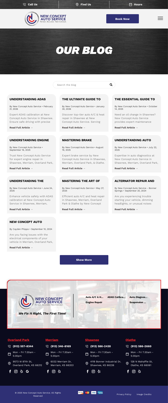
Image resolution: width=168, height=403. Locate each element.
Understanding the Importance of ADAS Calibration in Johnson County (30, 181)
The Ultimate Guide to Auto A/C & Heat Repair (81, 99)
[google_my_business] (27, 372)
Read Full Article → (21, 127)
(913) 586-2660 (141, 346)
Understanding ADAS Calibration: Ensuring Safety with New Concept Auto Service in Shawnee (31, 99)
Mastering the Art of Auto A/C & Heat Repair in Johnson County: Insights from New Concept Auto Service (83, 181)
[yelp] (21, 372)
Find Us (86, 4)
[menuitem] (124, 394)
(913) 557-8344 (23, 346)
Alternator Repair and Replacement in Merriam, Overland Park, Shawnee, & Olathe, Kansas (136, 181)
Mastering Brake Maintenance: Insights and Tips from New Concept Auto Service (82, 140)
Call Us (32, 4)
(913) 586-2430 (100, 346)
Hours (138, 4)
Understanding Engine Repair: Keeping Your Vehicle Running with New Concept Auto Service (29, 140)
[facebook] (10, 372)
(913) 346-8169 (61, 346)
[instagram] (15, 372)
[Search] (84, 84)
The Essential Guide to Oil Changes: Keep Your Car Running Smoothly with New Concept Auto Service (135, 99)
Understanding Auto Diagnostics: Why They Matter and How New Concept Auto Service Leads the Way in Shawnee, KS (134, 140)
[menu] (160, 18)
